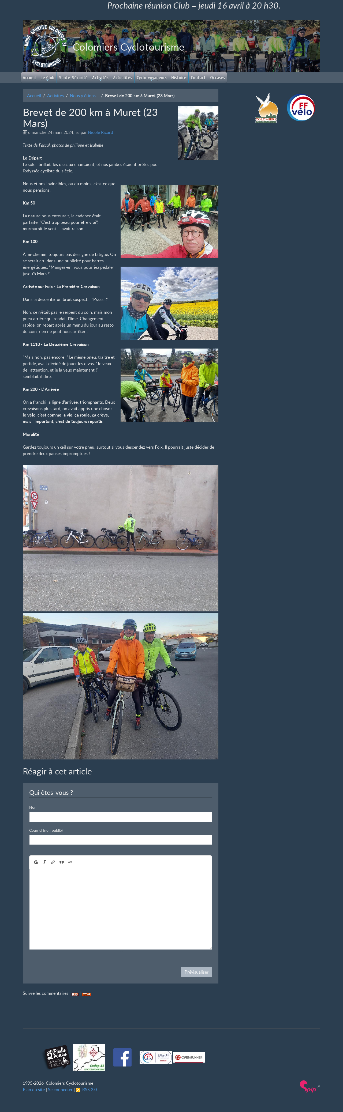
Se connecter (60, 1089)
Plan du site (34, 1089)
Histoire (178, 77)
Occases (217, 77)
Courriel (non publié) (46, 830)
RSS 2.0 (86, 1089)
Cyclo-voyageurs (152, 78)
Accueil (29, 77)
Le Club (47, 78)
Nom (33, 807)
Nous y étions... (84, 96)
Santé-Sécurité (73, 77)
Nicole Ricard (100, 132)
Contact (198, 77)
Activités (100, 78)
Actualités (122, 77)
